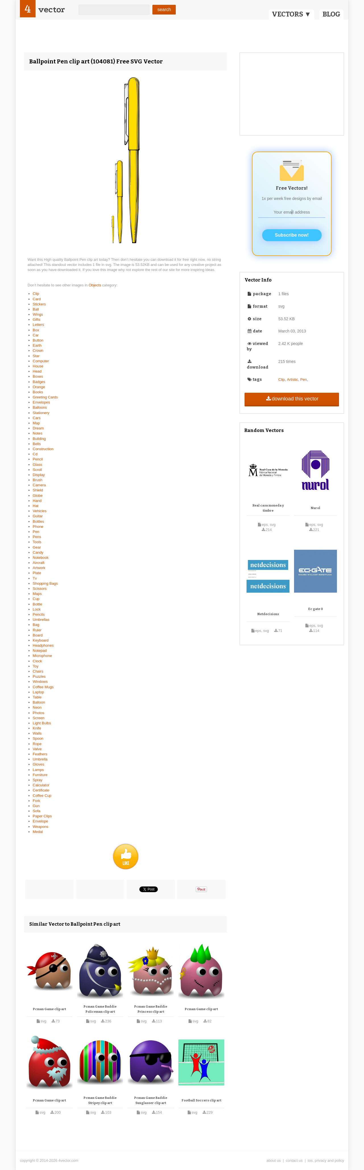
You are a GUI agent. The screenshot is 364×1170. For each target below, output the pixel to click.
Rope (37, 744)
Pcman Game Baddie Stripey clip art (100, 1100)
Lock (36, 609)
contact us (294, 1160)
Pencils (39, 614)
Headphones (43, 645)
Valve (37, 749)
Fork (36, 801)
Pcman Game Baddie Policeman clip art (100, 1009)
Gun (36, 806)
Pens (37, 537)
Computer (41, 361)
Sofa (36, 811)
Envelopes (41, 402)
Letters (38, 325)
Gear (37, 547)
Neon (37, 707)
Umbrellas (41, 619)
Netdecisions (268, 614)
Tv (35, 578)
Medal (38, 832)
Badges (39, 382)
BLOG (331, 14)
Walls (37, 733)
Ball (36, 309)
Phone (38, 526)
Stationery (41, 413)
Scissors (40, 588)
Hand (37, 501)
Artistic (292, 379)
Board (38, 635)
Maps (37, 594)
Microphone (42, 656)
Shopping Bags (45, 583)
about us (273, 1160)
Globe (38, 495)
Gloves (38, 764)
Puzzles (39, 676)
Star (36, 356)
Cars (36, 418)
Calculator (41, 785)
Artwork (39, 568)
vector (51, 10)
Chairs (38, 671)
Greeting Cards (45, 397)
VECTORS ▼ (291, 14)
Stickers (39, 304)
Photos (38, 713)
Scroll (37, 470)
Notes (37, 433)
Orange (39, 387)
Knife (37, 728)
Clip (36, 294)
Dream (38, 428)
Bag (36, 625)
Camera (39, 485)
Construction (43, 449)
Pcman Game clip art (49, 1009)
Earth (37, 345)
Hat (35, 506)
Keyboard (41, 640)
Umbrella (40, 759)
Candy (38, 552)
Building (39, 439)
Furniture (40, 775)
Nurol (315, 508)
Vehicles (39, 511)
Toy (35, 666)
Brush (37, 480)
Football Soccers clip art (201, 1100)
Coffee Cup (42, 795)
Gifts (36, 319)
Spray (37, 780)
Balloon (39, 702)
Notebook (41, 557)
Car (36, 335)
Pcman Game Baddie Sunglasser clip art (150, 1100)
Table (37, 697)
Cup (36, 599)
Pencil (38, 459)
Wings (38, 314)
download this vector (291, 399)
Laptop (38, 692)
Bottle (37, 604)
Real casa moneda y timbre (268, 508)
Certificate (41, 790)
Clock (37, 661)
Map (36, 423)
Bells (37, 444)
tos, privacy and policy (326, 1160)
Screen (38, 718)
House (38, 366)
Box (36, 330)
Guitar (38, 516)
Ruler (37, 630)
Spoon (38, 738)
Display (39, 475)
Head (37, 371)
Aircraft (38, 563)
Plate (37, 573)
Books (38, 392)
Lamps (38, 770)
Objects (95, 285)
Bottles (38, 521)
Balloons (40, 407)
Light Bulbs (42, 723)
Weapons (40, 826)
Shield (38, 490)
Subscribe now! (292, 235)
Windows (40, 681)
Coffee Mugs (43, 687)
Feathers (40, 754)
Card (37, 299)
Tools (37, 542)
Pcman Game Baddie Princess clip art (150, 1009)
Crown (38, 350)
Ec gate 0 (315, 609)
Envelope (40, 821)
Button (38, 340)
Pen (36, 532)
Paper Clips (42, 816)
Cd (35, 454)
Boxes (38, 376)
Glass (37, 464)
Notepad (40, 650)
